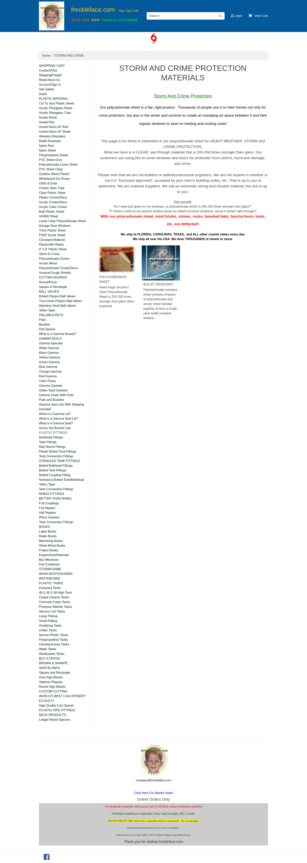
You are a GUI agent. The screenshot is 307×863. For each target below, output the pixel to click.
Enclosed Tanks (50, 588)
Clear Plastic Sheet (52, 192)
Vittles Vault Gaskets (53, 390)
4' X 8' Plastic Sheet (53, 249)
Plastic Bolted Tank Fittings (57, 451)
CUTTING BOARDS (53, 277)
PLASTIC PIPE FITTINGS (57, 710)
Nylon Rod (46, 145)
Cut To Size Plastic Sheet (56, 103)
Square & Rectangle (53, 287)
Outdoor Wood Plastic (54, 174)
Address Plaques (51, 682)
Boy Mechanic (49, 559)
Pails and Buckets (51, 399)
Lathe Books (47, 531)
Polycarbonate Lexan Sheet (58, 164)
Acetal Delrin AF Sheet (54, 131)
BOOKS (44, 526)
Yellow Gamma (49, 357)
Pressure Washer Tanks (55, 606)
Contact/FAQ (48, 70)
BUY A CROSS (49, 658)
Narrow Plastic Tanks (53, 635)
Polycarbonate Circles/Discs (58, 268)
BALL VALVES (49, 291)
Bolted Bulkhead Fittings (56, 465)
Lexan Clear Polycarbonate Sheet (62, 221)
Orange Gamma (50, 371)
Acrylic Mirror (48, 263)
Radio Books (48, 536)
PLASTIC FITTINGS (53, 432)
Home (46, 55)
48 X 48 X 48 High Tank (55, 592)
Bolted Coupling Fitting (54, 475)
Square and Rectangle (54, 672)
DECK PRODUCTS (52, 715)
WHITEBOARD (49, 578)
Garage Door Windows (55, 225)
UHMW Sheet (48, 216)
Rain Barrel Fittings (52, 446)
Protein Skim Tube (52, 188)
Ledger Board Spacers (54, 719)
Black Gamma (49, 352)
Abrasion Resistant (52, 136)
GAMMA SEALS (50, 338)
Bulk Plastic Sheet (51, 211)
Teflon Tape (47, 310)
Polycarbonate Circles (54, 258)
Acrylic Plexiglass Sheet (55, 108)
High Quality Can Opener (56, 705)
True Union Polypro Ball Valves (60, 301)
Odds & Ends (48, 183)
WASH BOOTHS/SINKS (56, 573)
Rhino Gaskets (49, 517)
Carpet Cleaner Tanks (54, 597)
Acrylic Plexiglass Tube (55, 112)
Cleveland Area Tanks (54, 644)
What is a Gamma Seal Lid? (58, 418)
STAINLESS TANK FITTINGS (59, 461)
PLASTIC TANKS (51, 583)
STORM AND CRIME (69, 55)
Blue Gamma (48, 366)
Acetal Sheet (48, 117)
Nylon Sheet (47, 150)
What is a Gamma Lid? (55, 414)
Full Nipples (47, 508)
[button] (232, 15)
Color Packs (47, 381)
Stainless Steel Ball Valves (57, 305)
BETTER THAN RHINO (55, 498)
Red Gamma (48, 376)
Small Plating (48, 621)
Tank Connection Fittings (56, 456)
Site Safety (46, 89)
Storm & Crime (49, 254)
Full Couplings (49, 503)
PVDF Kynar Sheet (52, 235)
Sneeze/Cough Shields (55, 272)
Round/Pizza (48, 282)
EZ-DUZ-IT (46, 700)
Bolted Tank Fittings (52, 470)
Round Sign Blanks (52, 686)
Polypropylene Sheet (53, 155)
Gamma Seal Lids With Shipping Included (61, 407)
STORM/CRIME (50, 569)
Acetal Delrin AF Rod (53, 127)
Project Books (48, 550)
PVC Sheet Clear (51, 169)
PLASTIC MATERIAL (53, 98)
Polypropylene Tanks (53, 639)
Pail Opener (47, 329)
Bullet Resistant (50, 141)
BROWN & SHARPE (53, 663)
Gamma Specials (51, 343)
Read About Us (49, 80)
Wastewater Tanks (51, 653)
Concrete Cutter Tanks (54, 602)
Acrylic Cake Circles (53, 207)
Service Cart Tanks (52, 611)
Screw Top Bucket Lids (55, 428)
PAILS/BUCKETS (51, 315)
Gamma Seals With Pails (56, 395)
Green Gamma (49, 362)
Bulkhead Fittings (51, 437)
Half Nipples (47, 512)
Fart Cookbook (49, 564)
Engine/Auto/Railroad (54, 555)
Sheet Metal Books (52, 545)
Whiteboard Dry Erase (54, 178)
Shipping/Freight (50, 75)
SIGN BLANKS (49, 668)
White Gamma (49, 348)
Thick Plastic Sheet (52, 230)
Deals (43, 94)
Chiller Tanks (48, 630)
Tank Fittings (48, 442)
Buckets (44, 324)
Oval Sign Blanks (51, 677)
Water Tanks (47, 649)
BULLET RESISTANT (158, 284)
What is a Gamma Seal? (56, 423)
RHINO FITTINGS (51, 493)
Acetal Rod (46, 122)
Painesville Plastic (51, 244)
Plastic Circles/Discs (53, 197)
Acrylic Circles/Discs (53, 202)
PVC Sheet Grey (50, 160)
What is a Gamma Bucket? (57, 334)
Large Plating (48, 616)
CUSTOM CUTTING (53, 691)
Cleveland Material (52, 239)
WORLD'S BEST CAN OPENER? (62, 696)
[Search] (182, 16)
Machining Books (51, 541)
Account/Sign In (50, 84)
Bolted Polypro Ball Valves (57, 296)
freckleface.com (93, 9)
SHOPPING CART (52, 65)
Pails (42, 319)
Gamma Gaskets (50, 385)
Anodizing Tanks (50, 625)
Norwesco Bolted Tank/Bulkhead (61, 479)
